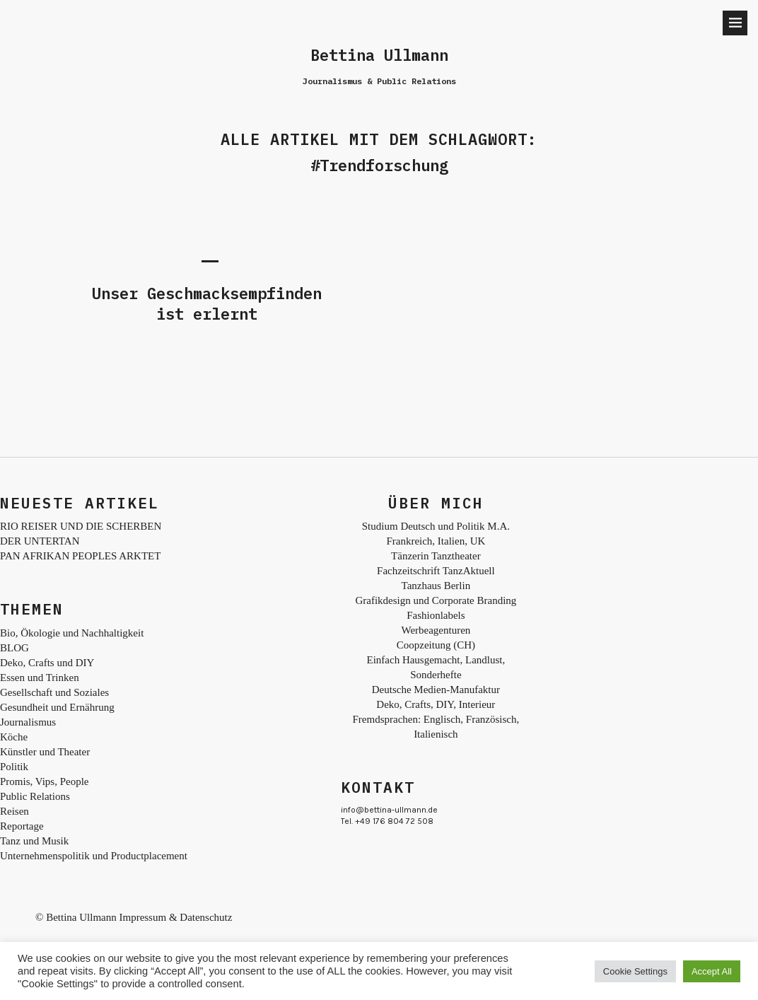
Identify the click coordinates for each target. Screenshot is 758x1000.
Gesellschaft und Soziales (54, 692)
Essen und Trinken (39, 677)
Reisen (14, 811)
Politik (14, 766)
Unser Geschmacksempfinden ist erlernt (207, 303)
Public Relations (35, 796)
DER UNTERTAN (39, 541)
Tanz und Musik (34, 841)
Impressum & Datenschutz (175, 917)
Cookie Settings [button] (635, 971)
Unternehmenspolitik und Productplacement (93, 855)
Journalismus (28, 722)
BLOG (14, 647)
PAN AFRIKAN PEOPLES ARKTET (80, 556)
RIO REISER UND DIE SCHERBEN (80, 526)
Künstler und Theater (45, 751)
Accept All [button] (712, 971)
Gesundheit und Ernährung (57, 707)
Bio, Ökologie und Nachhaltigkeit (72, 633)
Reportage (22, 826)
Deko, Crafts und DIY (47, 662)
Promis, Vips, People (44, 781)
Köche (14, 737)
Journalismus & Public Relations (379, 81)
